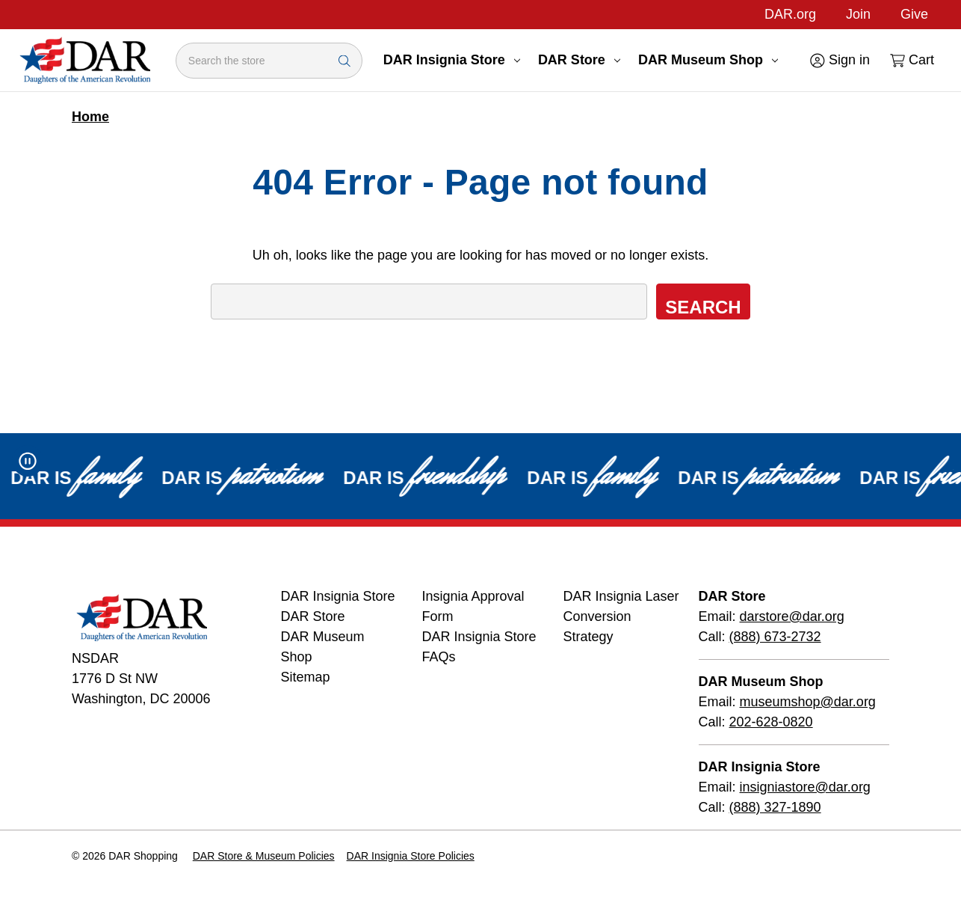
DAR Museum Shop (708, 59)
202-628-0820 (771, 721)
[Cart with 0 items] (911, 60)
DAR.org (790, 14)
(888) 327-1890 (775, 807)
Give (914, 14)
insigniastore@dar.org (805, 787)
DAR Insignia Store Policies (411, 856)
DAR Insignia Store (451, 59)
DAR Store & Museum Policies (264, 856)
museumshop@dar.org (808, 701)
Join (858, 14)
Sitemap (305, 677)
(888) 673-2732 (775, 636)
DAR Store (579, 59)
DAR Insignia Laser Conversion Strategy (621, 616)
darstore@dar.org (792, 616)
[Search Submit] (344, 60)
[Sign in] (839, 60)
